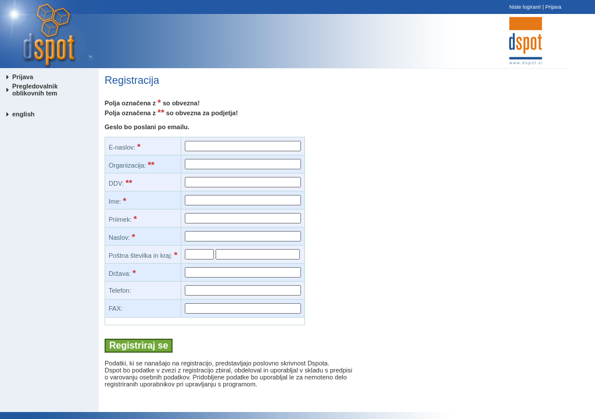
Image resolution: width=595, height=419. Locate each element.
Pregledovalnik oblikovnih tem (35, 90)
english (23, 114)
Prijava (553, 7)
